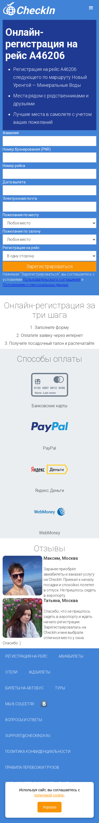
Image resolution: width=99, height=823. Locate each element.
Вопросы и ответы (23, 720)
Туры (60, 688)
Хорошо (49, 807)
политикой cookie (49, 795)
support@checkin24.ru (27, 736)
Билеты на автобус (24, 688)
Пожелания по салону (22, 231)
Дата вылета (14, 182)
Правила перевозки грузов (32, 767)
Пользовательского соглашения (52, 279)
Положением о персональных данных (35, 285)
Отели (11, 672)
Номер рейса (14, 166)
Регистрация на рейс (26, 656)
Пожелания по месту (21, 215)
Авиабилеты (71, 656)
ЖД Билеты (39, 672)
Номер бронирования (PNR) (27, 149)
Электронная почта (20, 198)
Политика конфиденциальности (37, 751)
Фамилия (11, 133)
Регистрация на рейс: (21, 248)
